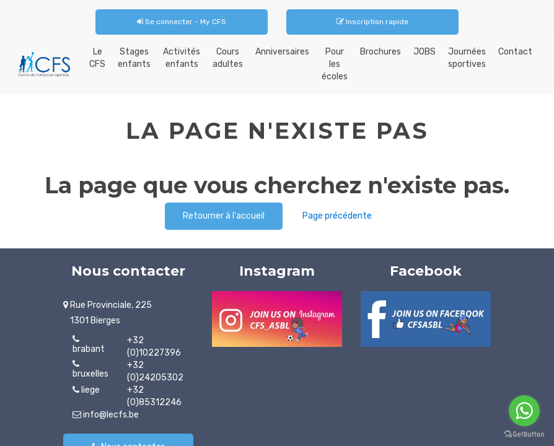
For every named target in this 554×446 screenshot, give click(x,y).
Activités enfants (181, 57)
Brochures (380, 51)
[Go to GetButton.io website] (524, 434)
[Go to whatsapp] (524, 410)
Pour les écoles (335, 64)
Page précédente (337, 216)
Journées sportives (467, 57)
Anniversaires (282, 51)
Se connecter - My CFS (181, 21)
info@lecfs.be (106, 414)
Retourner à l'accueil (224, 216)
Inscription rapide (372, 21)
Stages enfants (134, 57)
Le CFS (97, 57)
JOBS (424, 51)
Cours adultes (228, 57)
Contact (515, 51)
